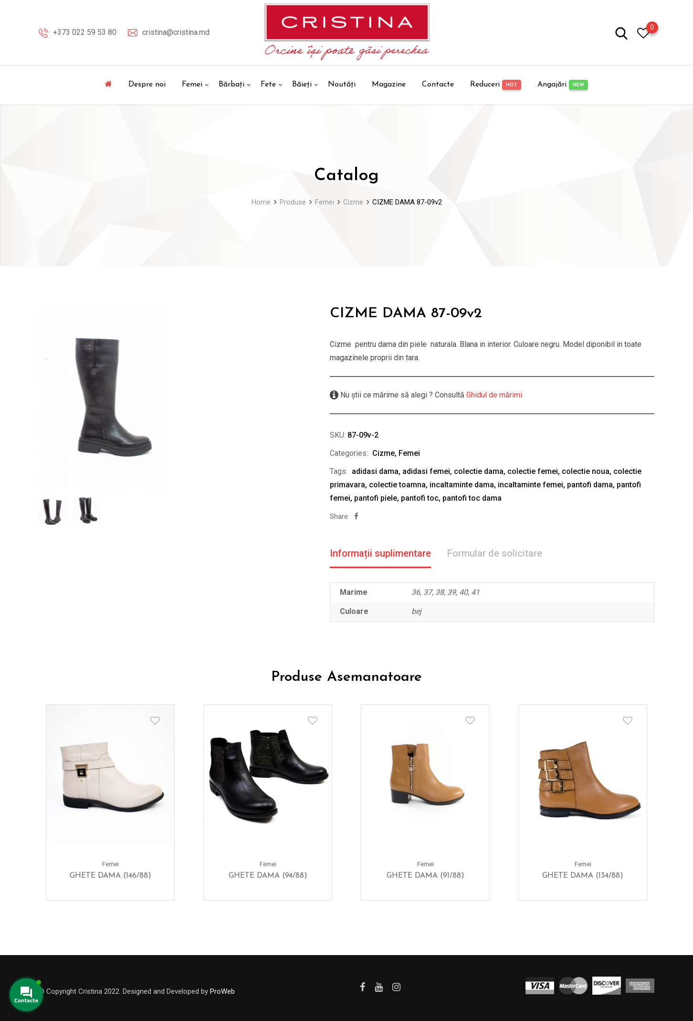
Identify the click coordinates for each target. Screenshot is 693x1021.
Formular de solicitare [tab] (494, 553)
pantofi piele (375, 498)
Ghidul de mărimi (493, 394)
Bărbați (231, 84)
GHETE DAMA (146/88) (110, 875)
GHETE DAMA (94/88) (268, 875)
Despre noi (147, 84)
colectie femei (532, 471)
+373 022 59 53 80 (84, 32)
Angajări (562, 85)
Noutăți (342, 84)
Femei (192, 84)
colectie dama (479, 471)
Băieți (302, 84)
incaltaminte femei (530, 484)
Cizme (383, 453)
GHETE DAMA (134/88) (582, 875)
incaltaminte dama (462, 484)
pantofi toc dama (472, 498)
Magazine (389, 84)
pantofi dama (590, 484)
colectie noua (585, 471)
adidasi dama (375, 471)
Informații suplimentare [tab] (380, 553)
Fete (268, 84)
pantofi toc (420, 498)
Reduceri (495, 85)
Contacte (438, 84)
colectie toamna (397, 484)
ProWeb (222, 991)
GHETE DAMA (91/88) (425, 875)
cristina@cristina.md (176, 32)
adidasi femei (426, 471)
